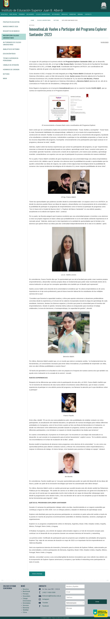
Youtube (45, 602)
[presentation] (96, 591)
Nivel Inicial (13, 14)
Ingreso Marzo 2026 (10, 26)
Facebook (45, 606)
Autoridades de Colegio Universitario (12, 44)
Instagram (45, 599)
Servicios (65, 14)
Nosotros (4, 14)
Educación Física (9, 54)
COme (25, 612)
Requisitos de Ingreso (11, 31)
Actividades (56, 14)
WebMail (80, 14)
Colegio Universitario (43, 14)
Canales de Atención (11, 65)
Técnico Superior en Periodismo (10, 59)
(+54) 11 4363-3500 (48, 592)
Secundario (30, 14)
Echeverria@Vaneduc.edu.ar (51, 596)
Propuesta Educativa (11, 22)
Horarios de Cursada (11, 69)
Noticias (6, 74)
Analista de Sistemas (11, 49)
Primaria (22, 14)
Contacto (88, 14)
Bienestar (72, 14)
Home (32, 20)
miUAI (5, 78)
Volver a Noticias (37, 574)
